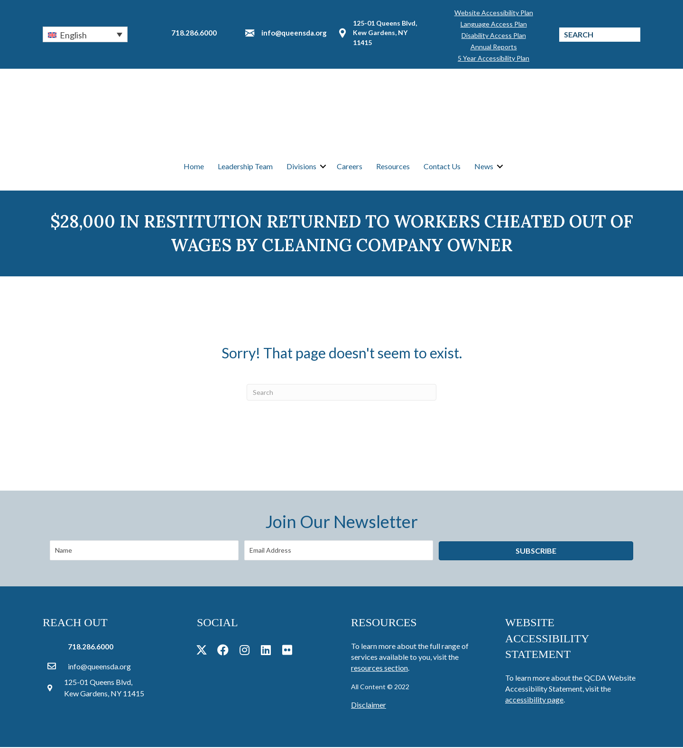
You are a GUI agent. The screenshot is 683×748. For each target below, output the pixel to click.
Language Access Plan (494, 24)
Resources (393, 166)
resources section (379, 668)
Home (194, 166)
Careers (349, 166)
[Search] (341, 393)
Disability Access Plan (493, 35)
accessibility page (534, 700)
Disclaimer (368, 706)
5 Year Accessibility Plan (493, 58)
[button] (85, 34)
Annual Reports (494, 47)
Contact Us (442, 166)
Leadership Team (245, 166)
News (483, 166)
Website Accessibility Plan (493, 13)
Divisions (301, 166)
